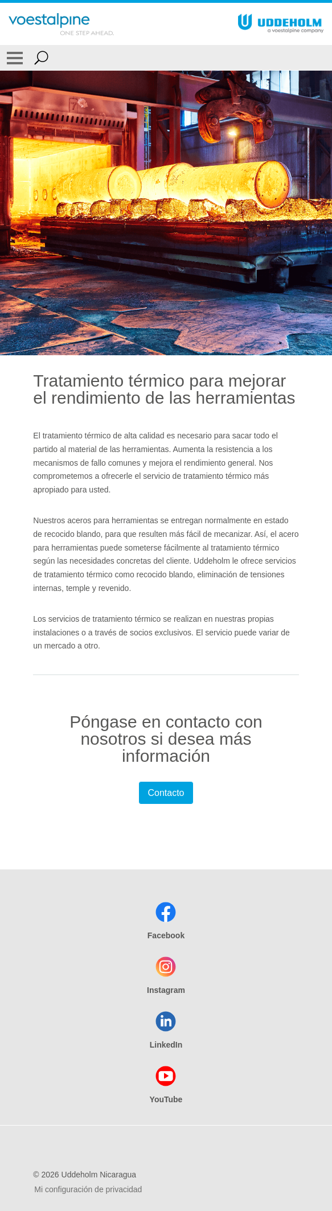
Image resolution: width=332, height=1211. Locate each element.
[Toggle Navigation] (15, 57)
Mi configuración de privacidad (88, 1189)
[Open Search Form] (41, 57)
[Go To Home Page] (61, 24)
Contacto (165, 793)
